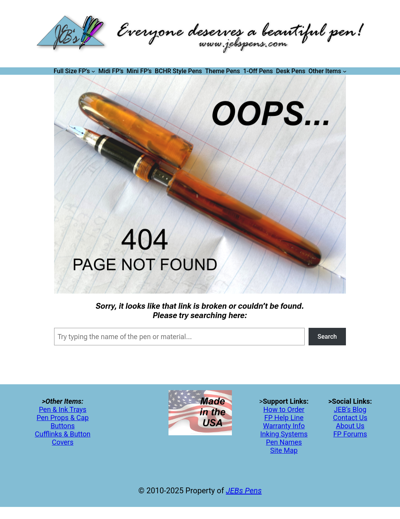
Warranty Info (284, 426)
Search (327, 336)
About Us (350, 426)
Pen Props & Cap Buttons (63, 421)
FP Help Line (284, 417)
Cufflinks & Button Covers (63, 438)
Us (362, 417)
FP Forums (350, 434)
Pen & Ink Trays (62, 409)
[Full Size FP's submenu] (93, 71)
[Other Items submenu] (345, 71)
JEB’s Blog (350, 409)
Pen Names (284, 442)
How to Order (284, 409)
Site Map (284, 450)
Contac (344, 417)
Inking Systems (284, 434)
